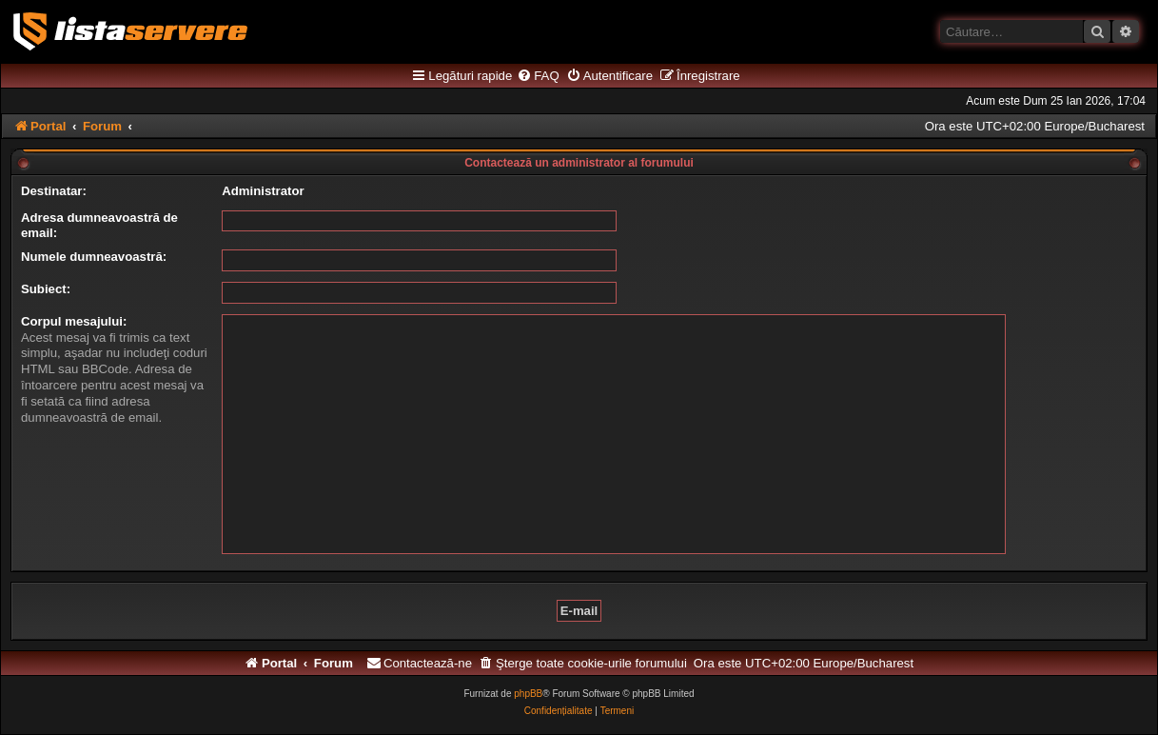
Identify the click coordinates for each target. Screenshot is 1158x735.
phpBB (528, 693)
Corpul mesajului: (74, 321)
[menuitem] (538, 76)
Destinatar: (54, 191)
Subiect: (45, 289)
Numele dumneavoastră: (94, 256)
